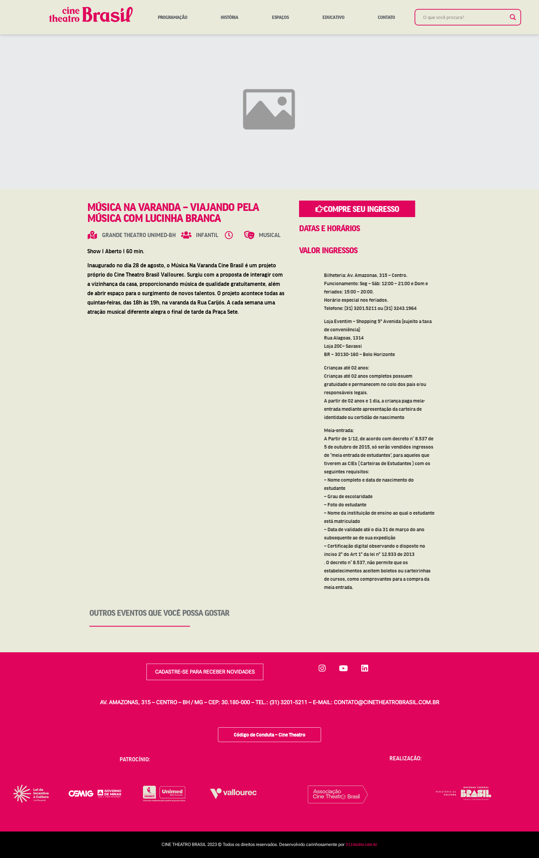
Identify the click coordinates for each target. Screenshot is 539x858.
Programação (172, 17)
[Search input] (464, 17)
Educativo (333, 17)
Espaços (280, 17)
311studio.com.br (361, 842)
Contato (386, 17)
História (229, 17)
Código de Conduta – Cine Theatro (269, 732)
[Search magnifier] (513, 17)
